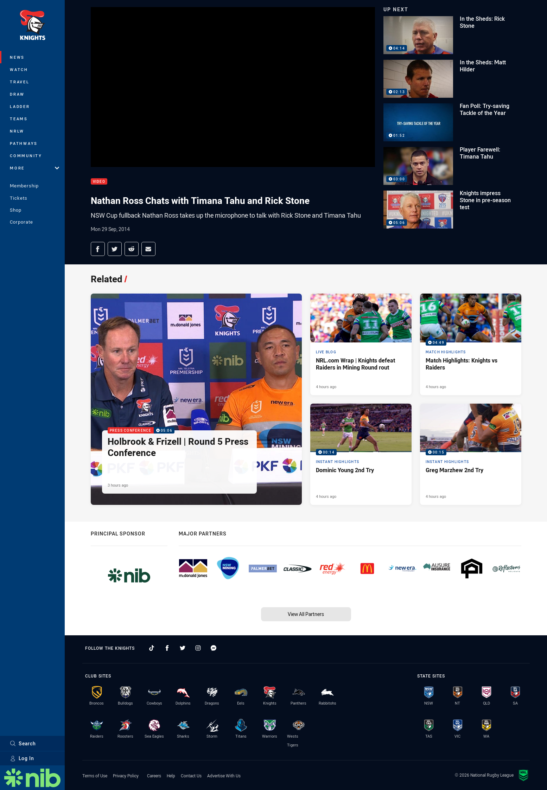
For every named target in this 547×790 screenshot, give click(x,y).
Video (99, 181)
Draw (17, 94)
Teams (19, 118)
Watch (19, 69)
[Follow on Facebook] (167, 648)
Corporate (21, 222)
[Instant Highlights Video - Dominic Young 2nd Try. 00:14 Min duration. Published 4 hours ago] (361, 454)
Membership (24, 185)
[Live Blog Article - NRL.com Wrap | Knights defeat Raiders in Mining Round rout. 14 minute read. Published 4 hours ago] (361, 344)
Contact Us (191, 775)
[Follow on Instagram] (198, 648)
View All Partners (306, 614)
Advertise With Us (224, 775)
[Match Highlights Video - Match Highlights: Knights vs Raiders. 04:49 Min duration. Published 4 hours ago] (470, 344)
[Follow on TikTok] (151, 648)
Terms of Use (94, 775)
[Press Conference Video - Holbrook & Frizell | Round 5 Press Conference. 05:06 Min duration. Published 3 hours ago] (196, 399)
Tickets (18, 198)
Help (171, 775)
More (34, 168)
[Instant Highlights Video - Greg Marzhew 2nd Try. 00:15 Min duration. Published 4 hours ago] (470, 454)
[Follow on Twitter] (182, 648)
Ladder (20, 106)
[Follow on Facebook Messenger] (213, 648)
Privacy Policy (126, 775)
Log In (22, 758)
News (17, 57)
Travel (20, 81)
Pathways (24, 143)
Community (26, 155)
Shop (15, 210)
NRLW (17, 131)
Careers (154, 775)
